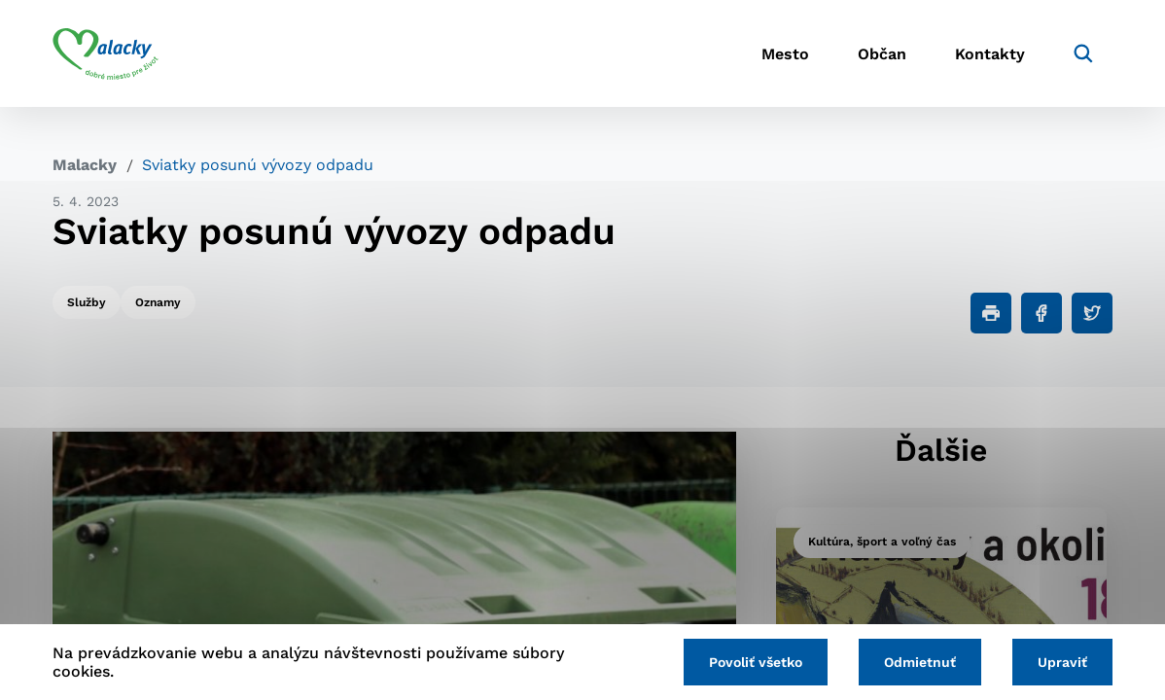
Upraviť (1062, 662)
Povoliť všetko (755, 662)
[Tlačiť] (991, 313)
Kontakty (990, 54)
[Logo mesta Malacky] (106, 53)
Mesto (785, 54)
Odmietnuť (920, 662)
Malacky (85, 165)
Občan (882, 54)
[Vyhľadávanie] (1083, 53)
